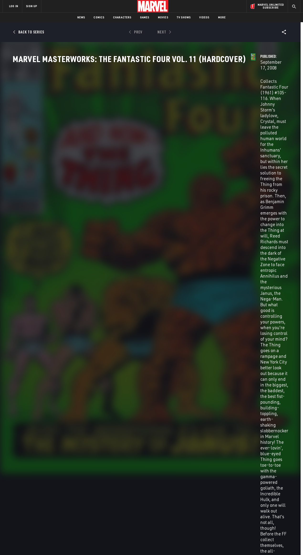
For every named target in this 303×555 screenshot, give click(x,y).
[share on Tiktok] (243, 523)
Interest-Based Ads (233, 543)
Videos (204, 17)
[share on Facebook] (243, 503)
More (222, 17)
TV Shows (184, 17)
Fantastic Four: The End (241, 446)
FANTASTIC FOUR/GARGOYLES (103, 446)
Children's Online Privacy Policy (167, 543)
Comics (99, 17)
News (81, 17)
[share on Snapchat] (256, 513)
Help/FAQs (49, 498)
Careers (48, 505)
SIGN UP (31, 6)
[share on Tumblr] (282, 503)
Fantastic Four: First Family (174, 446)
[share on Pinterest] (269, 513)
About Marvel (52, 491)
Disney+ (93, 498)
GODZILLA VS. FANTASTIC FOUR (35, 446)
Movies (163, 17)
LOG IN (13, 6)
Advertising (96, 491)
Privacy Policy (61, 543)
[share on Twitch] (282, 513)
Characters (122, 17)
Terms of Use (39, 543)
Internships (51, 512)
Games (144, 17)
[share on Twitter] (256, 503)
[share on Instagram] (269, 503)
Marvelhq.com (98, 505)
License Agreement (203, 543)
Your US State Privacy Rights (92, 543)
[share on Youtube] (243, 513)
